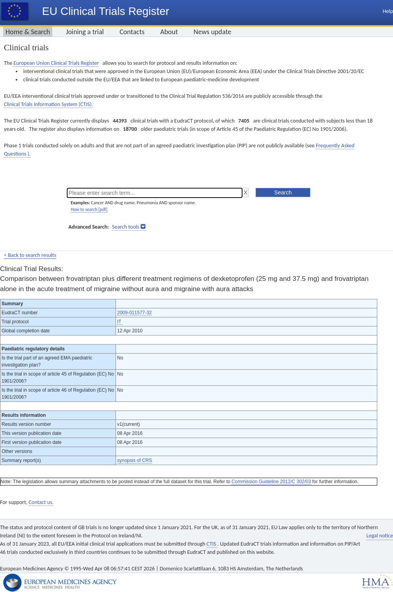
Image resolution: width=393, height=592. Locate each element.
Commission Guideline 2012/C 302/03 (271, 481)
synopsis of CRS (134, 460)
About (169, 31)
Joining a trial (85, 31)
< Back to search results (30, 255)
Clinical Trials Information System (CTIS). (48, 104)
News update (212, 31)
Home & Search (28, 31)
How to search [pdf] (89, 209)
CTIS (212, 544)
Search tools (125, 227)
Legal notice (379, 535)
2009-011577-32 (134, 312)
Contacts (132, 31)
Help (388, 11)
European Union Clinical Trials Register (56, 63)
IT (120, 321)
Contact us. (41, 502)
